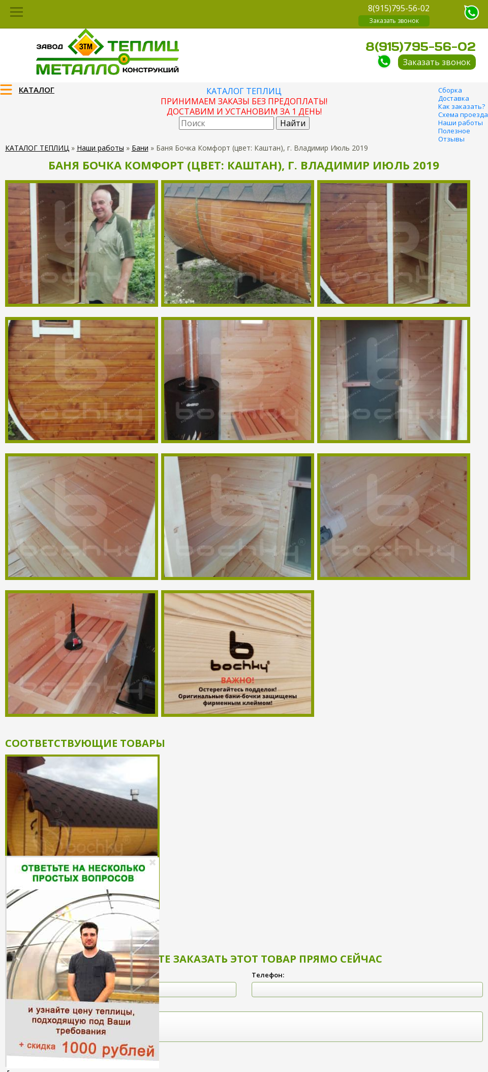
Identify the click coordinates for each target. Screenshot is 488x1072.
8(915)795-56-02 (399, 8)
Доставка (453, 98)
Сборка (450, 90)
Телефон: (268, 974)
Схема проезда (463, 114)
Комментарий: (30, 1004)
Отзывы (451, 138)
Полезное (454, 130)
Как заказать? (461, 106)
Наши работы (460, 122)
